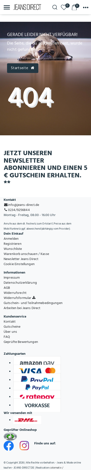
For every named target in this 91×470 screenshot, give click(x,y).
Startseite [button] (22, 68)
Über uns (10, 331)
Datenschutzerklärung (20, 282)
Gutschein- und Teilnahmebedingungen (33, 303)
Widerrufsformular (19, 298)
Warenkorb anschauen (21, 254)
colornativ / (56, 468)
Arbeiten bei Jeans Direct (22, 308)
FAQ (7, 337)
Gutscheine (12, 326)
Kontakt (10, 321)
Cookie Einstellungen (19, 264)
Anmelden (11, 238)
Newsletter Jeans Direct (21, 259)
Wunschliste (13, 249)
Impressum (12, 277)
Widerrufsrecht (15, 293)
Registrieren (13, 243)
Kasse (45, 254)
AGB (7, 287)
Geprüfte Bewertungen (21, 342)
